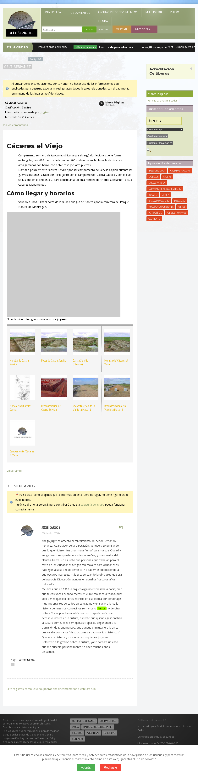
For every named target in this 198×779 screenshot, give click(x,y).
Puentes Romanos (176, 213)
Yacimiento (154, 219)
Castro (167, 177)
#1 (120, 527)
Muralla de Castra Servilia (19, 362)
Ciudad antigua (156, 183)
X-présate (121, 29)
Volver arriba (14, 471)
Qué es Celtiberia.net (83, 721)
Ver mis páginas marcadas (162, 100)
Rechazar (110, 767)
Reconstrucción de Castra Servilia (51, 407)
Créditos (77, 733)
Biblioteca (53, 12)
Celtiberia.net (17, 66)
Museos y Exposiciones (160, 207)
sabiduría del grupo (92, 504)
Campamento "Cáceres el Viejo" (22, 453)
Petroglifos (155, 213)
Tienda (103, 21)
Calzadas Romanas (180, 170)
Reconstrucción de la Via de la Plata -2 (115, 407)
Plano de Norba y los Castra (20, 407)
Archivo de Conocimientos (118, 12)
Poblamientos (79, 13)
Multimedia (153, 12)
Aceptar (86, 767)
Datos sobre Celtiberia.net (97, 727)
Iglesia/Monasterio (158, 201)
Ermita (165, 195)
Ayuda (75, 727)
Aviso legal (93, 733)
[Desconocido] (156, 170)
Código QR (35, 59)
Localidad (179, 201)
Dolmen (152, 195)
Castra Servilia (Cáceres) (80, 362)
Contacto (77, 739)
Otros (181, 207)
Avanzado (103, 29)
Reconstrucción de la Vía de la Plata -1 (84, 407)
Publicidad (109, 733)
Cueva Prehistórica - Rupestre (164, 189)
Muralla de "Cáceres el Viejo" (116, 362)
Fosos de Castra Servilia (53, 360)
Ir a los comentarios (15, 125)
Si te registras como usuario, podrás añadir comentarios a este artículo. (51, 689)
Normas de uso (108, 721)
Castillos (153, 177)
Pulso (174, 12)
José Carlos (51, 527)
